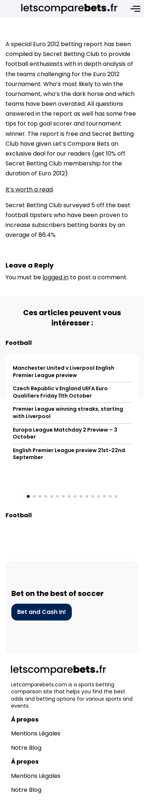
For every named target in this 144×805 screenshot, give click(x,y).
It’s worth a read (29, 189)
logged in (56, 277)
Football (18, 343)
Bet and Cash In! (41, 612)
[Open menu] (135, 9)
